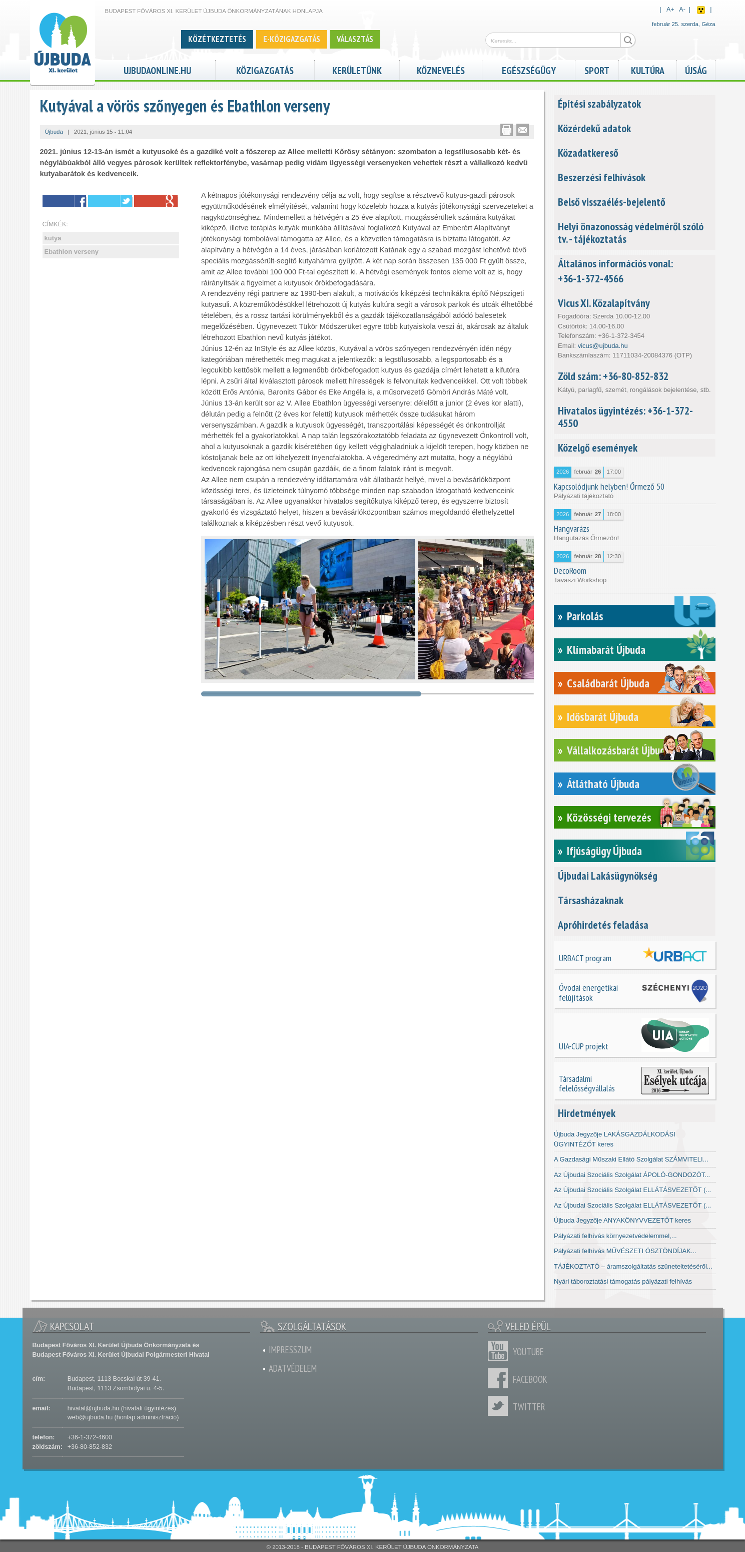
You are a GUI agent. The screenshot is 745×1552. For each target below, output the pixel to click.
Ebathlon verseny (72, 251)
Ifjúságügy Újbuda (604, 851)
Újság (696, 69)
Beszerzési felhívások (601, 177)
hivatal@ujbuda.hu (93, 1408)
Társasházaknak (590, 900)
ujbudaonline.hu (157, 69)
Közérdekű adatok (594, 128)
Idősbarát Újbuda (602, 716)
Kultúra (647, 69)
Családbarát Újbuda (608, 683)
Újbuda (54, 132)
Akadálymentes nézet (700, 10)
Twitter (500, 1406)
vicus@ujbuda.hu (603, 345)
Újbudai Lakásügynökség (607, 876)
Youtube (500, 1351)
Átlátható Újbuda (603, 784)
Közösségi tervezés (609, 817)
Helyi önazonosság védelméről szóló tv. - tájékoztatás (630, 232)
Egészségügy (529, 69)
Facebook (500, 1378)
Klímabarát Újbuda (606, 649)
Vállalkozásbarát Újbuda (618, 750)
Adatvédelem (293, 1368)
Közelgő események (597, 448)
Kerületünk (357, 69)
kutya (53, 238)
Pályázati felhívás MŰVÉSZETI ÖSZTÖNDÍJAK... (625, 1251)
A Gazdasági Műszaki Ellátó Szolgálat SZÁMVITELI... (631, 1159)
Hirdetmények (586, 1113)
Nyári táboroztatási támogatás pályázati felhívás (623, 1281)
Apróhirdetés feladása (603, 925)
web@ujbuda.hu (90, 1417)
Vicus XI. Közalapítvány (604, 303)
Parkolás (585, 616)
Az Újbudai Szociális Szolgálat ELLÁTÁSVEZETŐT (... (632, 1190)
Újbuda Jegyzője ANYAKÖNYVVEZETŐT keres (622, 1220)
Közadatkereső (588, 153)
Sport (596, 69)
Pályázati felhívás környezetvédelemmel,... (615, 1236)
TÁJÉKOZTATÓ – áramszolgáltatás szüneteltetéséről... (633, 1266)
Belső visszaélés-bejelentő (611, 202)
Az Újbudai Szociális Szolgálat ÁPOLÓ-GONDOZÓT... (632, 1175)
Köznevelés (441, 69)
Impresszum (290, 1350)
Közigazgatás (265, 69)
